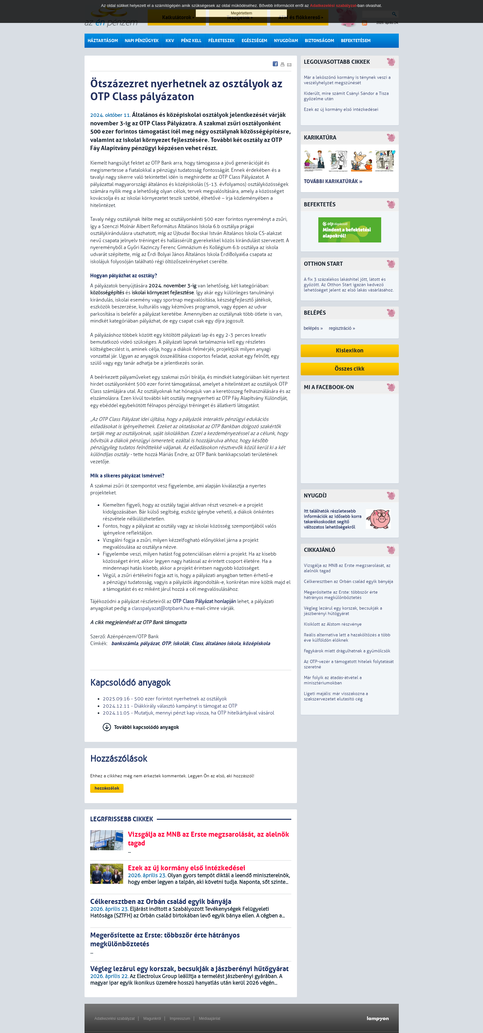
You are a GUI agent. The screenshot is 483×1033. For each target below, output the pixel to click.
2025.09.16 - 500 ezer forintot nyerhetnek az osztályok (165, 699)
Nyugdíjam (286, 40)
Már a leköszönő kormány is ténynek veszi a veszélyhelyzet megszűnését (347, 80)
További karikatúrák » (333, 181)
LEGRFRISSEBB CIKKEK (121, 819)
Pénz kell (191, 40)
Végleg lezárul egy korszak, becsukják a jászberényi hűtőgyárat (343, 611)
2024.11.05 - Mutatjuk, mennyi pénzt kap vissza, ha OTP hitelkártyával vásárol (188, 713)
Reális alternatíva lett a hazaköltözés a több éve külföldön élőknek (347, 637)
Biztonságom (319, 40)
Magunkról (152, 1018)
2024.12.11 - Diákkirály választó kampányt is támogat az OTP (170, 706)
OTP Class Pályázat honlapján (204, 601)
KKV (170, 40)
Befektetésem (355, 40)
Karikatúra (320, 137)
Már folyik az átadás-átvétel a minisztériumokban (333, 680)
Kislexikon (350, 350)
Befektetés (320, 204)
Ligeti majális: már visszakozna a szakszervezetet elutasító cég (336, 696)
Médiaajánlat (209, 1018)
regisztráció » (342, 328)
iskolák (181, 643)
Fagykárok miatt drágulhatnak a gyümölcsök (347, 651)
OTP (166, 643)
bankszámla (124, 643)
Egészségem (254, 40)
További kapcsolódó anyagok (146, 727)
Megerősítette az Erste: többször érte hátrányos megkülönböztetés (341, 595)
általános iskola (222, 643)
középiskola (256, 643)
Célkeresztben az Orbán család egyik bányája (348, 581)
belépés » (313, 328)
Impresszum (180, 1018)
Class (197, 643)
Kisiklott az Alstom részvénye (333, 624)
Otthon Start (323, 264)
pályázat (149, 643)
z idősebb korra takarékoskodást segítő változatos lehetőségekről (332, 522)
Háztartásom (103, 40)
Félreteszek (221, 40)
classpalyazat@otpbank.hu (161, 608)
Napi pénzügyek (142, 40)
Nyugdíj (315, 495)
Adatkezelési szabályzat (115, 1018)
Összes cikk (350, 369)
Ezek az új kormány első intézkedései (341, 109)
